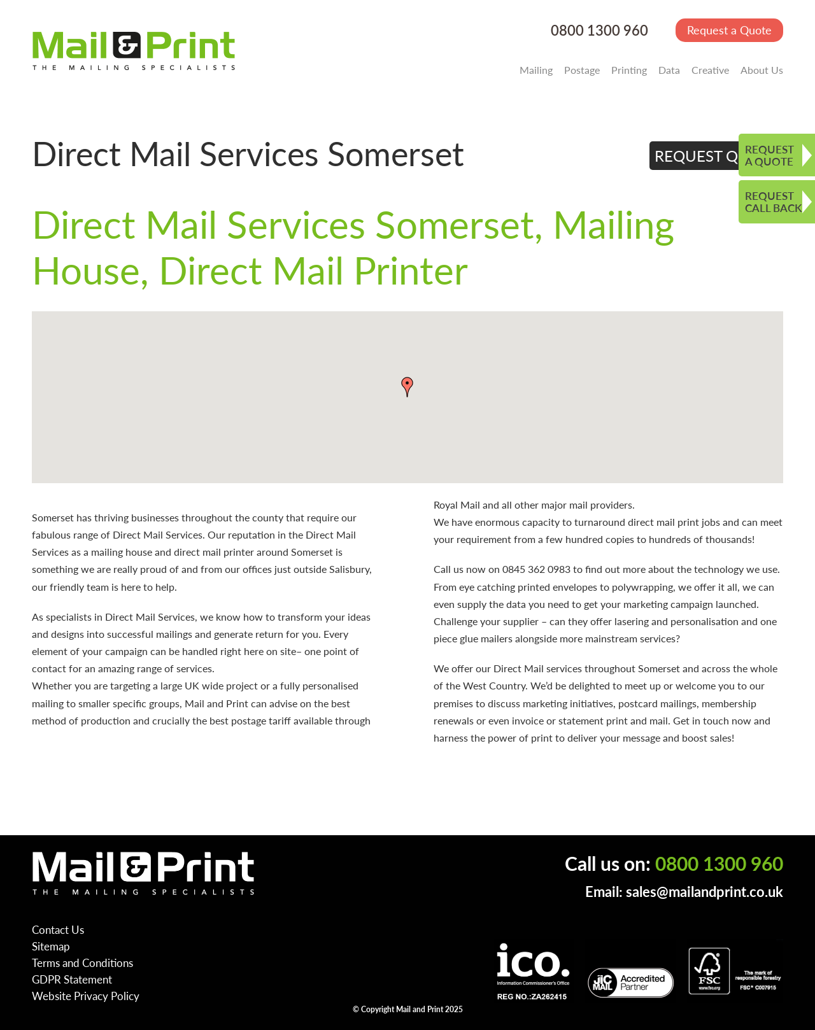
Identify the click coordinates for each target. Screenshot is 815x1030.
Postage (582, 69)
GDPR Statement (72, 979)
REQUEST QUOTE (717, 155)
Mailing (536, 69)
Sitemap (51, 946)
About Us (762, 69)
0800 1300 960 (599, 30)
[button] (407, 387)
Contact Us (58, 929)
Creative (710, 69)
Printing (629, 69)
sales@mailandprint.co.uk (704, 891)
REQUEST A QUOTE (769, 155)
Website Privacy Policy (85, 995)
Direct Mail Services (157, 534)
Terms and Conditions (82, 962)
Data (669, 69)
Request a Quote (729, 30)
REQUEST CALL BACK (773, 201)
